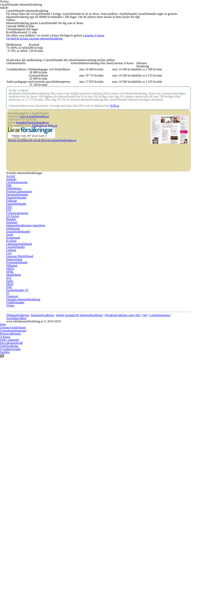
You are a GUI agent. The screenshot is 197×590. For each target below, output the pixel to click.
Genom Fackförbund (14, 498)
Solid (134, 396)
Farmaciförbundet (18, 408)
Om (161, 470)
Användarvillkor (19, 476)
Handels (11, 455)
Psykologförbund (80, 449)
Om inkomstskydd (12, 545)
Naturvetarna (78, 444)
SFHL (134, 379)
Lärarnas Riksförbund (83, 438)
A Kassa (5, 525)
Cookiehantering (178, 470)
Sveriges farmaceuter (20, 402)
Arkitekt (11, 379)
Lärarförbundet (79, 420)
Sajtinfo (5, 572)
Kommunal (76, 402)
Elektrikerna (14, 396)
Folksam (12, 420)
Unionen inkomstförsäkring (150, 432)
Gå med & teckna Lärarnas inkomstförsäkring (54, 94)
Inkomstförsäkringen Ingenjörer (90, 379)
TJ (132, 420)
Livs (71, 432)
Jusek (72, 396)
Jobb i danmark (10, 531)
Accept (10, 373)
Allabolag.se (42, 335)
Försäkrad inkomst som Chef (135, 470)
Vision (135, 444)
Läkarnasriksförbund (83, 414)
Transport (138, 426)
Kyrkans (74, 408)
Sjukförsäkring (10, 551)
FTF (8, 438)
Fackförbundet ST (143, 414)
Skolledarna (139, 385)
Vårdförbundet (141, 438)
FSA (8, 432)
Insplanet (75, 373)
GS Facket (12, 449)
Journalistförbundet (82, 390)
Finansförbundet (17, 414)
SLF (133, 390)
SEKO (135, 373)
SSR (133, 408)
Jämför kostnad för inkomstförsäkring (87, 470)
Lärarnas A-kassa (106, 77)
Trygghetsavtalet (11, 557)
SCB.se (126, 301)
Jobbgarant (76, 385)
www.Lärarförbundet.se (37, 317)
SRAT (134, 402)
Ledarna (74, 426)
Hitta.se (56, 335)
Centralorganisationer (15, 504)
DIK (8, 390)
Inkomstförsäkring (45, 470)
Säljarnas (75, 455)
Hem (3, 492)
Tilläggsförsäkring (18, 470)
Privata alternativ (11, 519)
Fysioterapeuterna (18, 444)
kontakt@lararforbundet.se (35, 329)
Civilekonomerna (17, 385)
